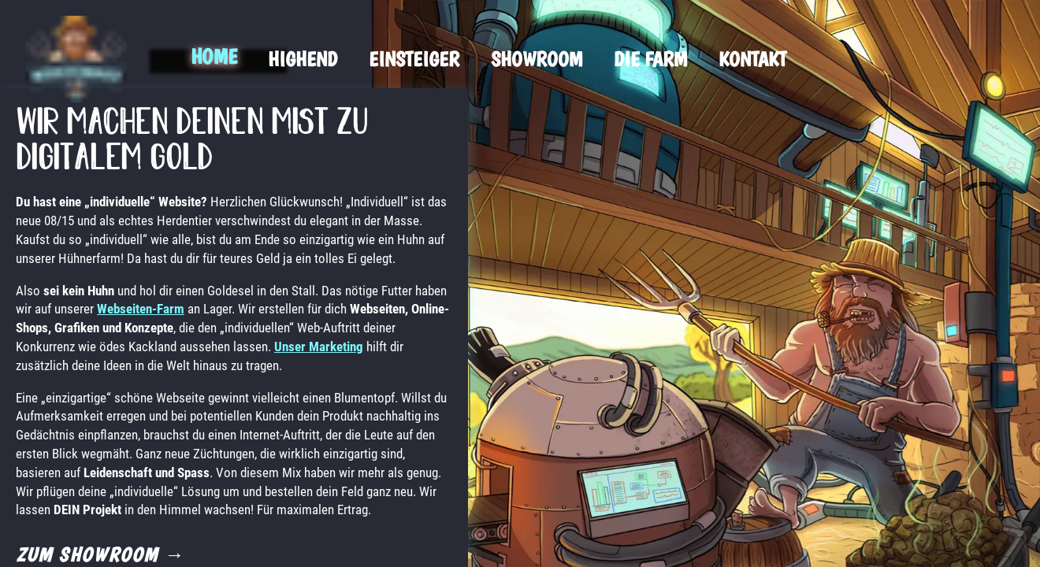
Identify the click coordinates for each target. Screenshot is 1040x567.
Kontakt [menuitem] (752, 58)
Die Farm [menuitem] (650, 58)
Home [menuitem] (213, 56)
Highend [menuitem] (302, 58)
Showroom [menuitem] (536, 58)
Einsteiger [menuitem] (414, 58)
